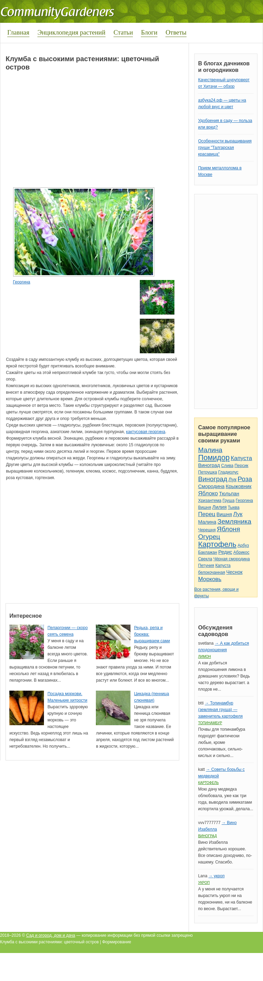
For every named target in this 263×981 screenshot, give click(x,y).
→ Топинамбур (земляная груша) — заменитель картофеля (220, 710)
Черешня (207, 529)
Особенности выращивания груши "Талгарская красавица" (225, 148)
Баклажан (207, 552)
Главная (18, 32)
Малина (210, 450)
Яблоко (208, 493)
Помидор (213, 457)
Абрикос (241, 552)
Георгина (21, 282)
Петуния (206, 565)
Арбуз (243, 545)
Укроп (204, 883)
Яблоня (228, 529)
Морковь (209, 579)
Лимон (204, 656)
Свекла (205, 559)
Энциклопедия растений (71, 32)
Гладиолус (228, 472)
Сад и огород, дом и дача (50, 935)
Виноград (209, 465)
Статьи (123, 32)
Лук (232, 479)
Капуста (241, 458)
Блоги (149, 32)
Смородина (211, 486)
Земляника (234, 521)
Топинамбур (210, 723)
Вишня (204, 507)
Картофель (217, 544)
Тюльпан (229, 493)
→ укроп (216, 875)
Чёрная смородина (231, 559)
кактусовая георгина (145, 431)
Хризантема (209, 500)
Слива (227, 465)
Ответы (175, 32)
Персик (241, 465)
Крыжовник (238, 486)
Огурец (209, 536)
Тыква (233, 507)
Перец (206, 514)
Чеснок (234, 572)
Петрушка (207, 472)
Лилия (219, 507)
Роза (245, 479)
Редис (225, 552)
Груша (229, 500)
